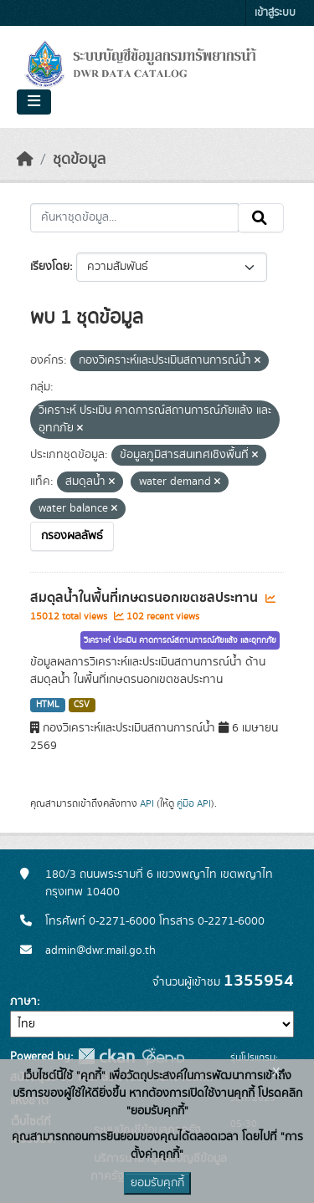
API (147, 803)
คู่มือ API (194, 803)
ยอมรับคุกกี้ (157, 1183)
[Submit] (261, 218)
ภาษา (23, 1001)
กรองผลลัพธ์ (72, 536)
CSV (82, 704)
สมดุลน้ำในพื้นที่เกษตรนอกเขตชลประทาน (145, 598)
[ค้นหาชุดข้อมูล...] (134, 218)
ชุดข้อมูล (79, 160)
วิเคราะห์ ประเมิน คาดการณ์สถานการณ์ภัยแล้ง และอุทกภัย (180, 640)
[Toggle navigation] (34, 102)
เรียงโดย (49, 266)
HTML (47, 704)
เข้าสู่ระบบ (275, 13)
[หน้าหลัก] (25, 160)
